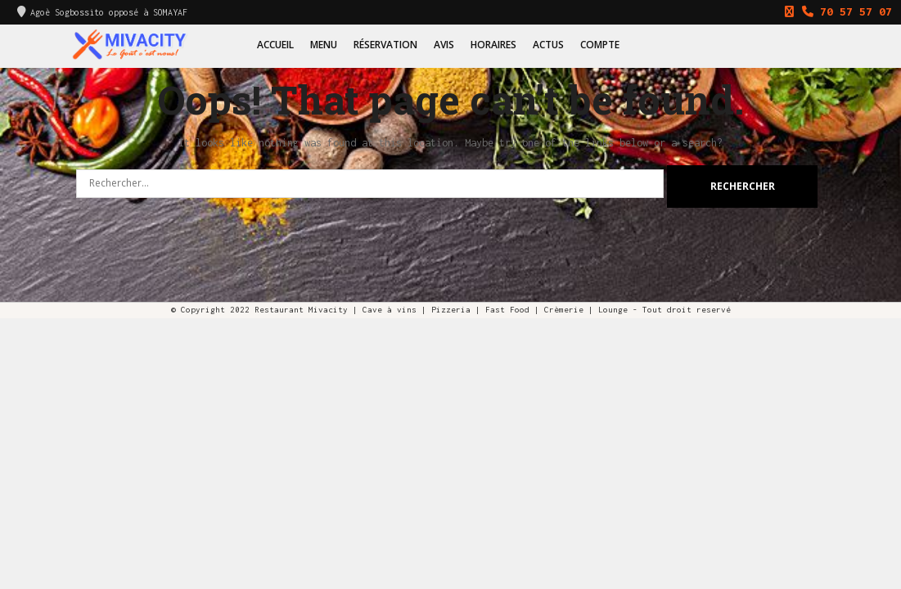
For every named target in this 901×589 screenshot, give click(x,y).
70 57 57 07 (834, 11)
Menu (323, 45)
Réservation (385, 45)
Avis (444, 45)
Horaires (493, 45)
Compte (599, 45)
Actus (548, 45)
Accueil (275, 45)
